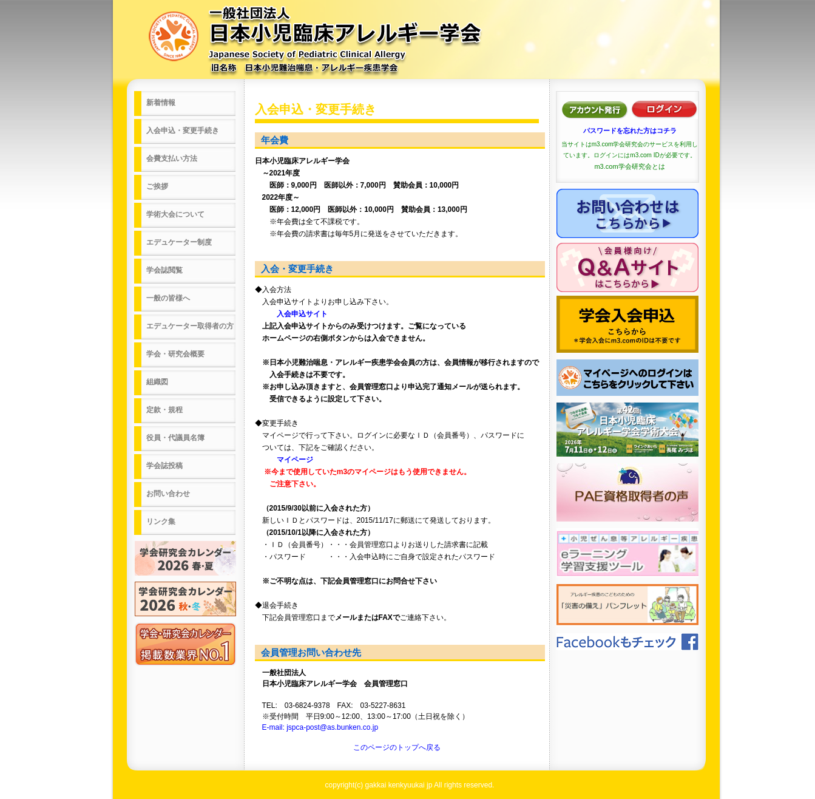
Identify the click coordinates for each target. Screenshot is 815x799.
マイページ (284, 459)
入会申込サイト (291, 314)
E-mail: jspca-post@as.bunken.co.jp (320, 727)
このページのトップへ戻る (397, 747)
